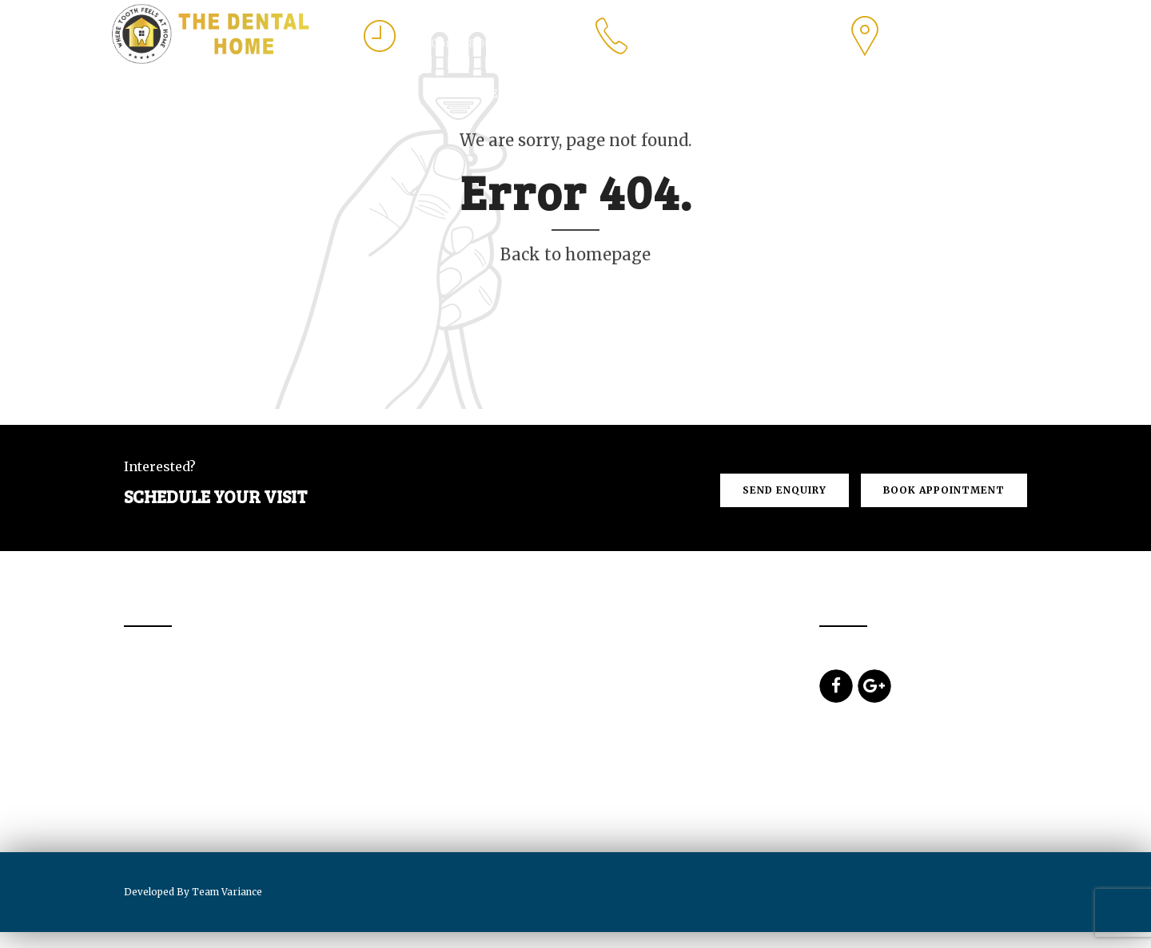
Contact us (919, 93)
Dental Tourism (738, 93)
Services (633, 93)
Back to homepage (575, 254)
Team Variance (227, 892)
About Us (550, 93)
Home (478, 93)
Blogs (1002, 93)
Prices (836, 93)
